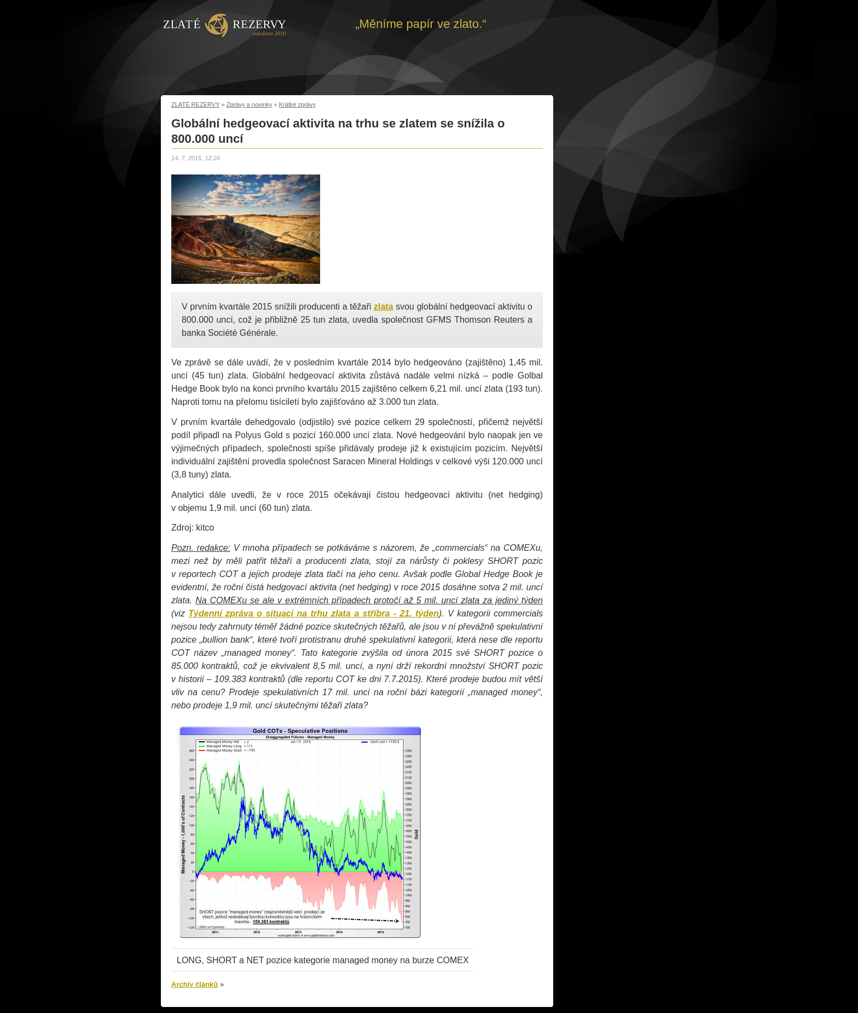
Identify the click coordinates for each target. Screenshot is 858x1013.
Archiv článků (194, 984)
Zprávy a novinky (250, 104)
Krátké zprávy (297, 104)
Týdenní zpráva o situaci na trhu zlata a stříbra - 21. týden (313, 613)
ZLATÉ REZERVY (195, 104)
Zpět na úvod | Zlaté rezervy (224, 24)
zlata (383, 306)
